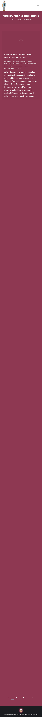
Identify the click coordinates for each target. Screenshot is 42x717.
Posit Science (24, 66)
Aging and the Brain (9, 61)
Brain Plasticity (28, 61)
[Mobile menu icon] (38, 6)
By (9, 68)
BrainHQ (27, 63)
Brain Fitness (20, 61)
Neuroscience (16, 66)
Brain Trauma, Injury (18, 63)
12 (33, 698)
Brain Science (8, 63)
